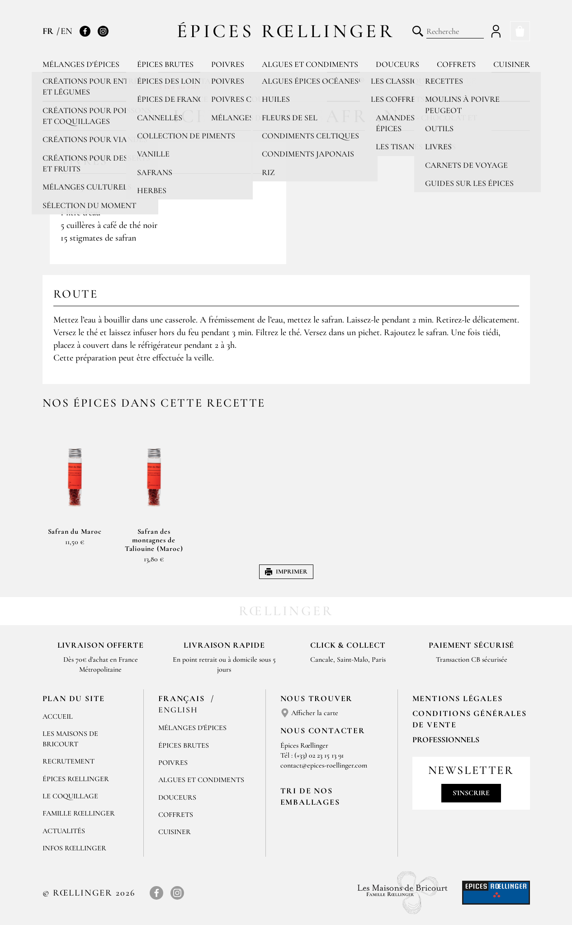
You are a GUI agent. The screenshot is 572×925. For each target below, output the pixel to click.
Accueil (58, 716)
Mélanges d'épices (81, 64)
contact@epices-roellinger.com (323, 765)
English (178, 710)
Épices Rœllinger (286, 31)
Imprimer (286, 571)
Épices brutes (165, 64)
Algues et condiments (310, 64)
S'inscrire (471, 792)
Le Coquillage (70, 796)
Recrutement (69, 761)
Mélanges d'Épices (192, 727)
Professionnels (445, 740)
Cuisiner (511, 64)
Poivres (227, 64)
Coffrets (456, 64)
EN (66, 31)
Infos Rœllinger (74, 848)
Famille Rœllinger (79, 813)
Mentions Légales (457, 698)
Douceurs (397, 64)
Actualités (64, 830)
